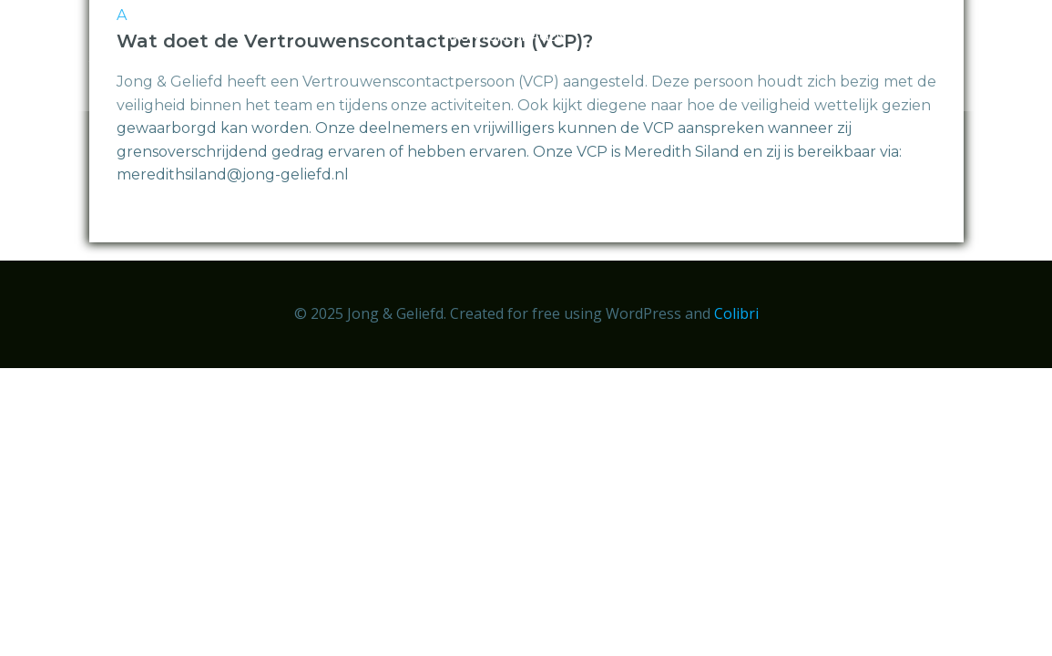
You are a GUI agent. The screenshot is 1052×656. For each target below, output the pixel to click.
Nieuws (842, 36)
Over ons (748, 36)
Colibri (736, 313)
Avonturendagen (505, 36)
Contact (932, 74)
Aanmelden (640, 36)
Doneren (934, 36)
